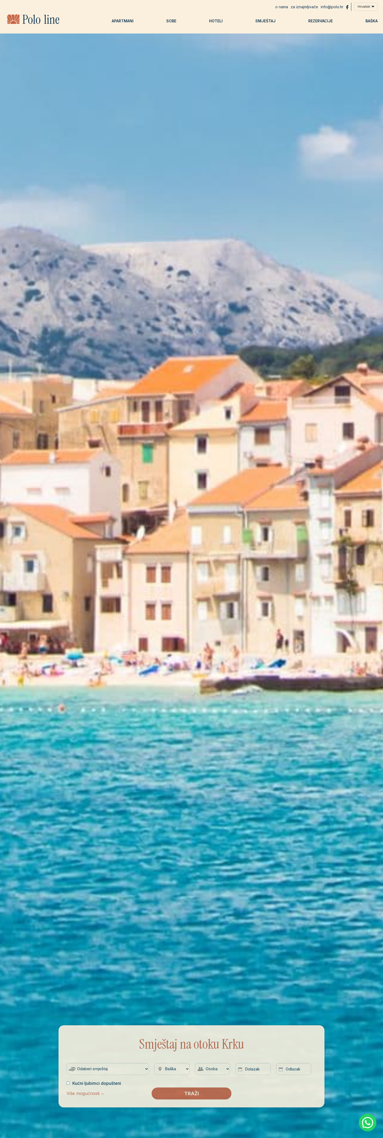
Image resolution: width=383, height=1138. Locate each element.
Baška (371, 21)
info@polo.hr (332, 7)
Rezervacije (320, 21)
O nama (281, 7)
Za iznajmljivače (304, 7)
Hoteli (216, 21)
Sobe (171, 21)
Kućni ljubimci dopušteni (93, 1083)
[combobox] (366, 7)
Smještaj (265, 21)
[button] (85, 1093)
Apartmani (123, 21)
